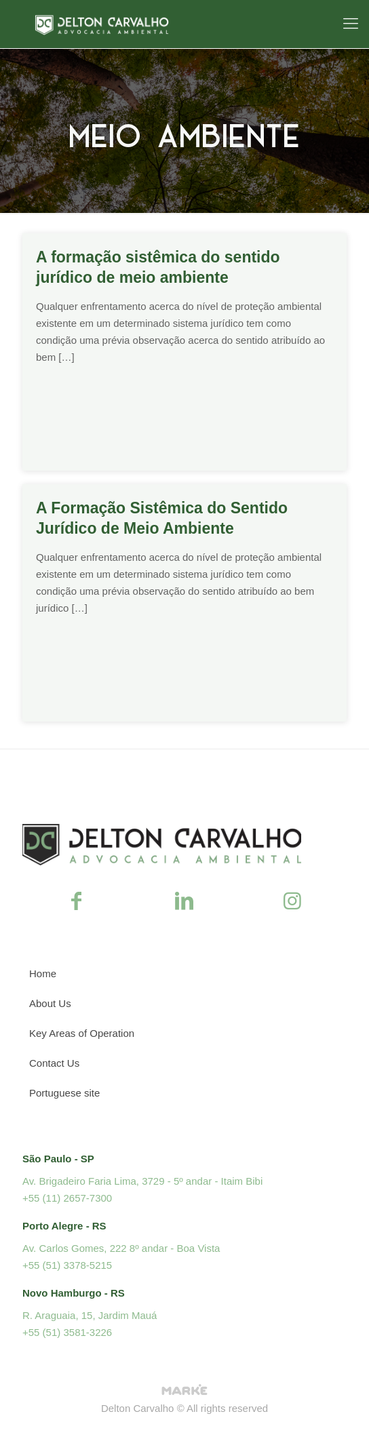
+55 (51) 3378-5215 (67, 1265)
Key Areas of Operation (81, 1033)
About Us (50, 1003)
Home (42, 973)
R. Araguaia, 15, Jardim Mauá (89, 1315)
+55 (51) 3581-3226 (67, 1332)
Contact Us (54, 1063)
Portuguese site (64, 1093)
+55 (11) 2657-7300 (67, 1198)
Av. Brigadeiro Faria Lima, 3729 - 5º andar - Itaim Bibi (142, 1181)
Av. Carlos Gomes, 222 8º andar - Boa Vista (121, 1248)
